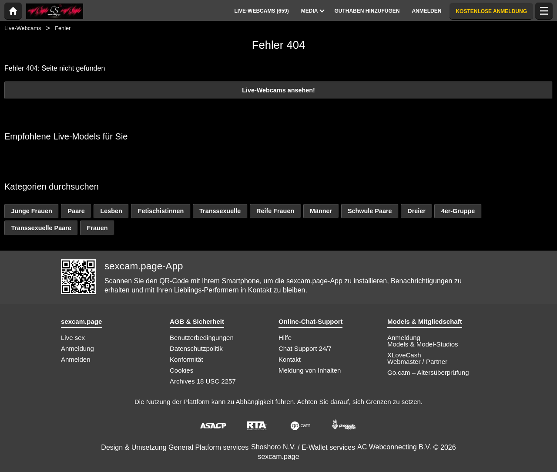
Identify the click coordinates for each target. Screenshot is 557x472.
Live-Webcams (22, 28)
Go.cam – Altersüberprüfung (428, 372)
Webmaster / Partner (417, 361)
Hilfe (285, 337)
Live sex (73, 337)
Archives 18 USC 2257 (203, 381)
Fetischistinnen (161, 210)
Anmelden (76, 359)
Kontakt (289, 359)
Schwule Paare (370, 210)
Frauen (97, 227)
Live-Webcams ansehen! (278, 90)
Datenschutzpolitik (196, 348)
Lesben (111, 210)
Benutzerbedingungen (202, 337)
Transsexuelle (220, 210)
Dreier (416, 210)
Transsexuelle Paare (41, 227)
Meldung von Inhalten (309, 370)
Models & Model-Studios (422, 344)
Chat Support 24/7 (305, 348)
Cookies (181, 370)
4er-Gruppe (458, 210)
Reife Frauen (275, 210)
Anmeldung (77, 348)
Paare (76, 210)
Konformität (186, 359)
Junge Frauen (31, 210)
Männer (321, 210)
